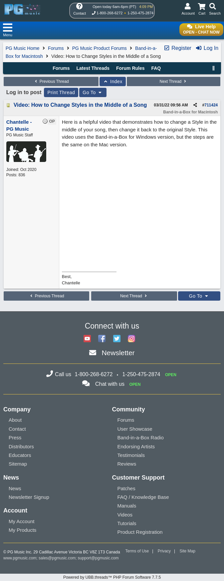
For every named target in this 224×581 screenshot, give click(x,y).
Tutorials (126, 523)
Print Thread (61, 92)
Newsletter (118, 353)
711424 (211, 105)
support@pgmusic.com (98, 558)
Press (15, 437)
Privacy (164, 551)
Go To (93, 92)
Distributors (21, 446)
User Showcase (134, 429)
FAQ (156, 68)
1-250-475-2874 (140, 13)
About (15, 420)
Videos (125, 514)
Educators (20, 455)
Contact (17, 429)
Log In (206, 48)
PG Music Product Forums (99, 48)
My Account (22, 521)
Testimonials (131, 455)
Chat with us (109, 384)
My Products (22, 530)
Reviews (126, 464)
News (15, 488)
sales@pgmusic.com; (58, 558)
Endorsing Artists (136, 446)
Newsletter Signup (29, 497)
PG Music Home (23, 48)
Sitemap (18, 464)
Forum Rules (130, 68)
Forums (56, 48)
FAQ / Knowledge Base (143, 497)
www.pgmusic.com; (20, 558)
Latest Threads (93, 68)
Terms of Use (137, 551)
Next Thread (173, 81)
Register (177, 48)
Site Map (187, 551)
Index (112, 81)
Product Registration (140, 532)
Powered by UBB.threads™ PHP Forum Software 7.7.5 (112, 577)
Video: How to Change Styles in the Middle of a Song (80, 105)
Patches (126, 488)
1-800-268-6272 (109, 13)
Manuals (126, 505)
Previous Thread (51, 81)
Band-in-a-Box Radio (140, 437)
